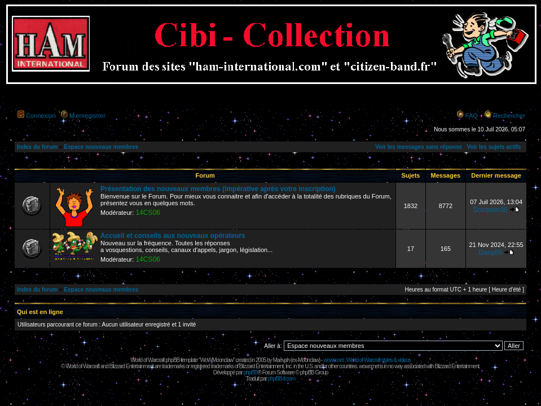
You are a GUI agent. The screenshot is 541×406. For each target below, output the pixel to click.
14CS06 (147, 213)
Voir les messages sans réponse (418, 147)
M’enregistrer (87, 115)
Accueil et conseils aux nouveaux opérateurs (172, 236)
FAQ (471, 115)
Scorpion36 (490, 210)
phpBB (250, 372)
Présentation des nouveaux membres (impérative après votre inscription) (218, 189)
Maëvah (280, 360)
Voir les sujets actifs (494, 147)
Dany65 (490, 253)
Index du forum (37, 147)
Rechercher (509, 115)
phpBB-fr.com (282, 379)
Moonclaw (308, 360)
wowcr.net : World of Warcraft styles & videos (367, 360)
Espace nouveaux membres (101, 147)
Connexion (41, 115)
